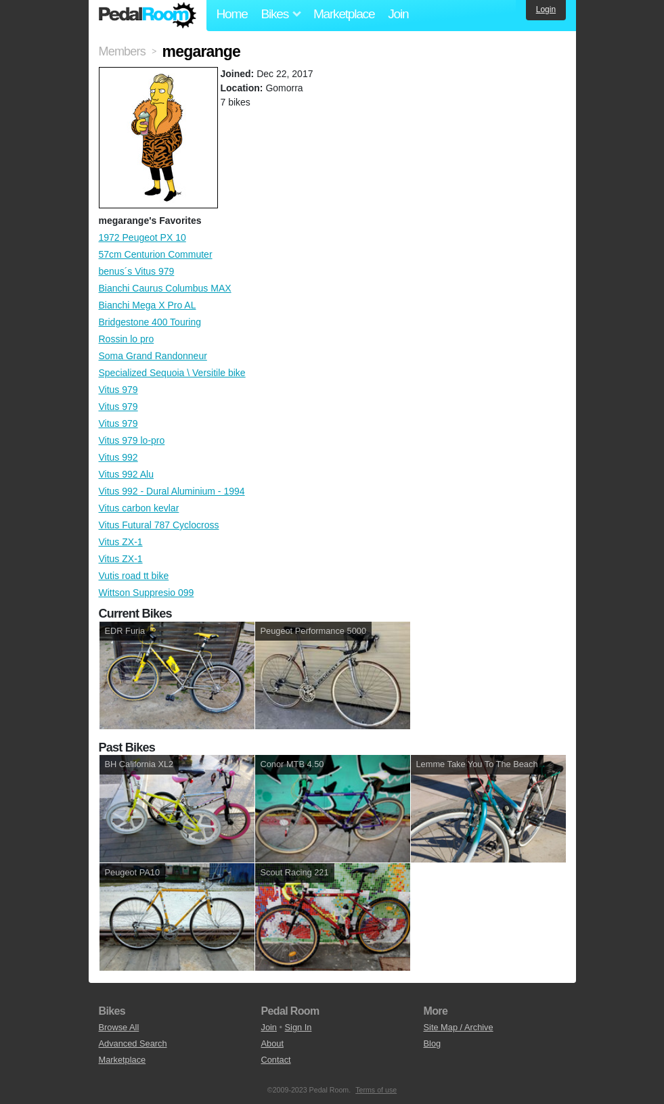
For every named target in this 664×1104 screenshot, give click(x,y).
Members (122, 51)
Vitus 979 (118, 389)
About (272, 1043)
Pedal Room (147, 15)
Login (546, 9)
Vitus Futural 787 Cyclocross (159, 525)
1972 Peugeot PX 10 (142, 237)
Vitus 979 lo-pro (132, 440)
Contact (276, 1060)
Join (398, 14)
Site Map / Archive (458, 1027)
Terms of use (376, 1090)
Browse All (119, 1027)
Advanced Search (133, 1043)
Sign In (298, 1027)
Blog (432, 1043)
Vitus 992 (118, 457)
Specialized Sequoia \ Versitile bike (172, 372)
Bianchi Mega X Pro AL (147, 305)
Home (232, 14)
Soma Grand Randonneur (153, 355)
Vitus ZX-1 (121, 541)
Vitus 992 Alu (126, 474)
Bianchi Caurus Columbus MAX (165, 288)
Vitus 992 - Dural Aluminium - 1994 (172, 491)
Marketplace (343, 14)
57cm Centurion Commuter (156, 254)
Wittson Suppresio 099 (146, 592)
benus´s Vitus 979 (137, 271)
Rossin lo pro (126, 339)
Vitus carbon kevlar (139, 508)
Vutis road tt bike (134, 575)
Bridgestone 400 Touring (150, 322)
